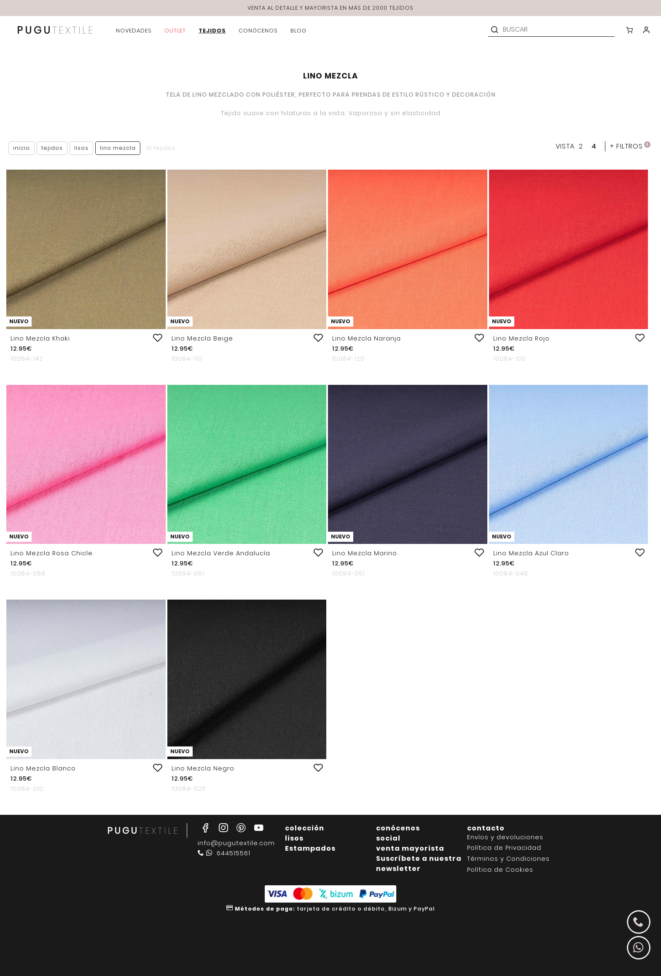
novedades (134, 30)
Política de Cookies (500, 870)
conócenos (398, 828)
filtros (630, 146)
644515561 (224, 853)
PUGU (56, 30)
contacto (486, 828)
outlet (175, 30)
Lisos (81, 147)
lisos (294, 838)
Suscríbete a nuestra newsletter (419, 863)
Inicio (21, 147)
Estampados (310, 848)
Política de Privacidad (504, 848)
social (388, 838)
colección (304, 828)
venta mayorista (410, 848)
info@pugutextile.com (236, 843)
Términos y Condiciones (508, 859)
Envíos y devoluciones (505, 837)
